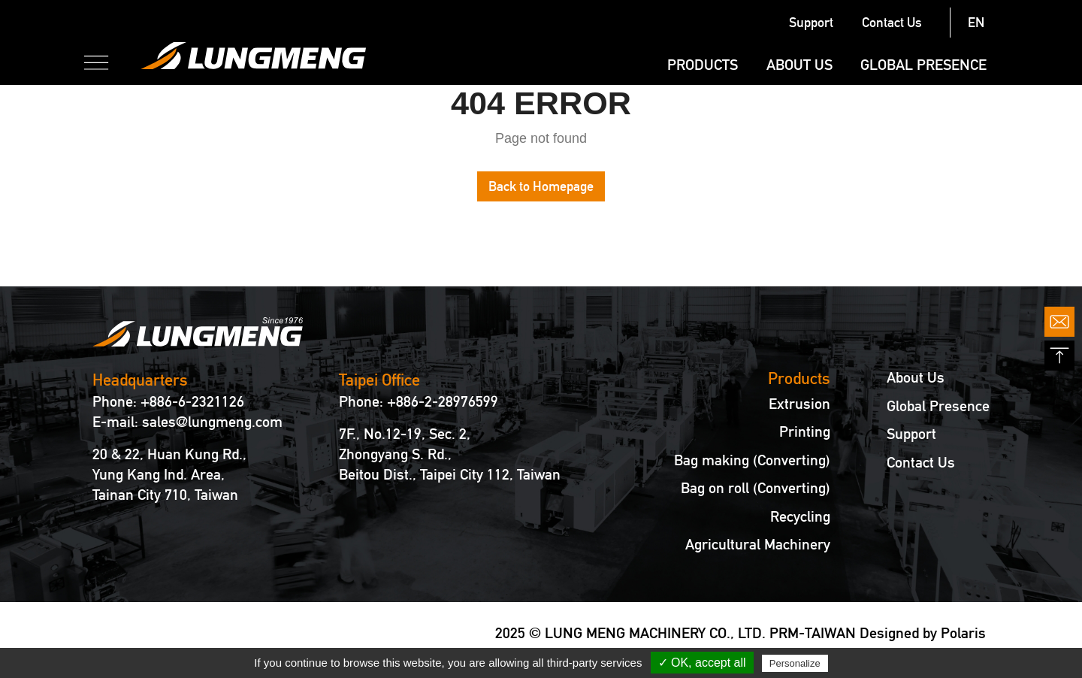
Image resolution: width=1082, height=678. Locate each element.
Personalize (795, 663)
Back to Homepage (541, 186)
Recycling (800, 516)
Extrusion (799, 404)
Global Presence (923, 65)
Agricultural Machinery (757, 544)
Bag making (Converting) (752, 460)
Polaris (963, 633)
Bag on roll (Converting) (755, 488)
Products (702, 65)
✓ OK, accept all (702, 662)
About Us (799, 65)
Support (811, 22)
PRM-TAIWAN (812, 633)
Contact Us (892, 22)
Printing (804, 431)
